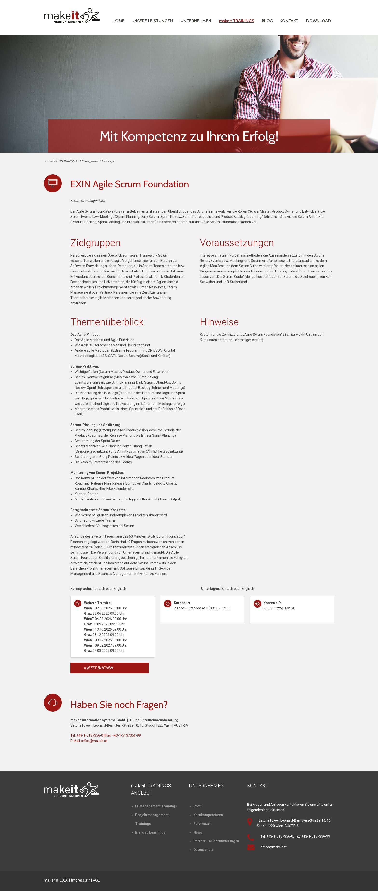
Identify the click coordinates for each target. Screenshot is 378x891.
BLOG (267, 20)
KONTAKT (289, 20)
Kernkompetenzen (208, 815)
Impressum (80, 880)
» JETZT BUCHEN (98, 667)
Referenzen (202, 824)
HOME (118, 20)
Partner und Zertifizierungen (216, 841)
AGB (96, 880)
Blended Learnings (150, 832)
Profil (197, 806)
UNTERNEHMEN (196, 20)
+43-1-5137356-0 (89, 735)
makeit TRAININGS (236, 20)
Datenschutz (203, 850)
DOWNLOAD (318, 20)
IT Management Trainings (96, 161)
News (197, 832)
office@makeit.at (94, 741)
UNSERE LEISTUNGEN (152, 20)
